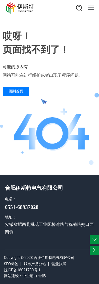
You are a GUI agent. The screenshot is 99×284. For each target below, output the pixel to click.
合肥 (42, 276)
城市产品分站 (35, 264)
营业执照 (58, 264)
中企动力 (29, 276)
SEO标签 (11, 264)
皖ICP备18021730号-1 (22, 270)
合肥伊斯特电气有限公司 (34, 188)
